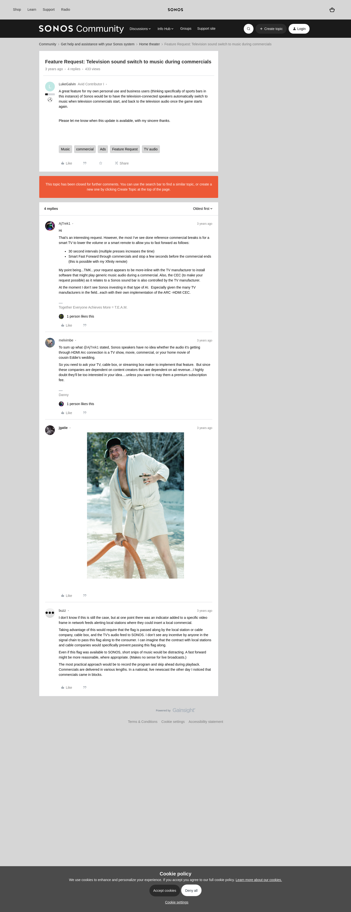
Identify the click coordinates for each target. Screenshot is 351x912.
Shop (17, 9)
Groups (185, 28)
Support (49, 9)
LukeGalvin (67, 84)
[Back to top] (341, 714)
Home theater (149, 44)
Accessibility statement (206, 722)
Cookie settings (173, 722)
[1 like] (76, 316)
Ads (103, 149)
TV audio (151, 149)
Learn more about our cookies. (259, 880)
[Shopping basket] (332, 10)
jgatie (63, 428)
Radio (65, 9)
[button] (270, 29)
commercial (85, 149)
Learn (32, 9)
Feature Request (124, 149)
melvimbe (66, 340)
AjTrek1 (64, 223)
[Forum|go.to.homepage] (81, 29)
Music (65, 149)
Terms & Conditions (142, 722)
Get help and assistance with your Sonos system (98, 44)
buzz (62, 610)
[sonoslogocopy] (175, 9)
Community (47, 44)
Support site (206, 28)
